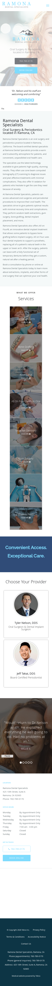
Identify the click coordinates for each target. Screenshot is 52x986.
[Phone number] (17, 849)
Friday (23, 827)
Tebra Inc (25, 930)
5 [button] (31, 762)
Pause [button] (2, 109)
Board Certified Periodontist (26, 677)
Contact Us (26, 943)
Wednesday (23, 819)
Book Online (26, 70)
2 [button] (23, 762)
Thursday (23, 823)
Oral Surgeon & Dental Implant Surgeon (26, 628)
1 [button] (20, 762)
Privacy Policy (39, 929)
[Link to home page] (21, 5)
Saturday (23, 830)
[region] (26, 733)
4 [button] (28, 762)
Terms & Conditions (15, 936)
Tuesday (23, 816)
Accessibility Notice (37, 936)
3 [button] (26, 762)
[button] (47, 6)
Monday (23, 812)
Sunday (23, 834)
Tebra (38, 976)
